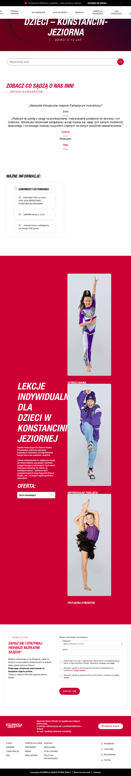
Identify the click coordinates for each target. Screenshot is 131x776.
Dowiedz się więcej (97, 3)
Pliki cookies (51, 751)
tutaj (112, 663)
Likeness (97, 772)
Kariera (10, 747)
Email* (65, 649)
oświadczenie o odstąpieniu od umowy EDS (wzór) (34, 227)
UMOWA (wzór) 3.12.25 (32, 214)
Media (28, 751)
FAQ (8, 755)
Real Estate (31, 755)
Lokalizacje (12, 751)
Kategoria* (67, 641)
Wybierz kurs (110, 726)
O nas (9, 743)
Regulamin (49, 747)
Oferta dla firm (33, 743)
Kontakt (48, 743)
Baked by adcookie (82, 772)
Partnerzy (30, 747)
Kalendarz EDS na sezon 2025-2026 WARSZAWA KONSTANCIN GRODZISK (32, 200)
